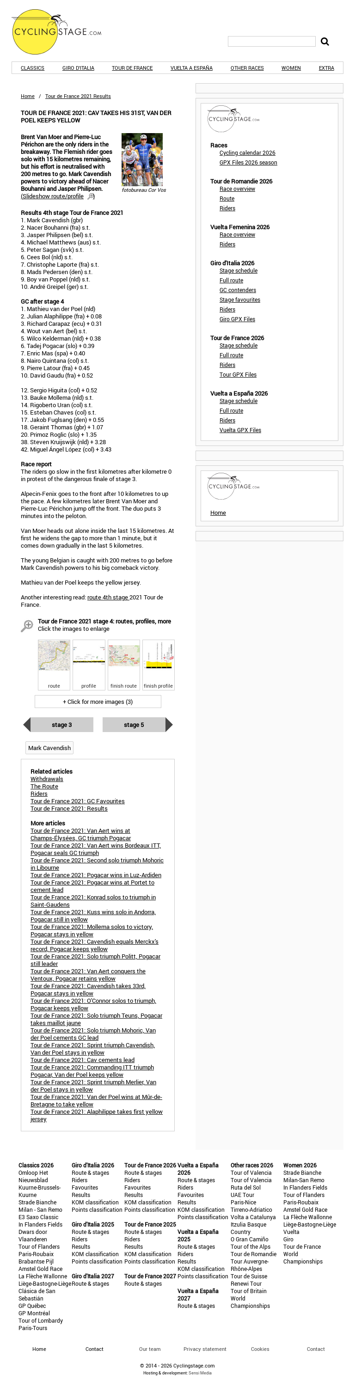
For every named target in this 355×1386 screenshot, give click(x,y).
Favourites (85, 1187)
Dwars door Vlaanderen (32, 1235)
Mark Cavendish (49, 748)
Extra (326, 67)
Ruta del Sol (246, 1187)
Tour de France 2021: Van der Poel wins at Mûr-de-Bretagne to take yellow (96, 1100)
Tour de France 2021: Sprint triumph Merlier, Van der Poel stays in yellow (93, 1085)
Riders (227, 208)
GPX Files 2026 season (248, 162)
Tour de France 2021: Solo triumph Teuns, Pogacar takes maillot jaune (96, 1019)
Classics (32, 67)
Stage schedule (238, 270)
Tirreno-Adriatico (251, 1209)
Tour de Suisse (249, 1276)
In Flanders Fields (40, 1224)
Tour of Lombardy (40, 1320)
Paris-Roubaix (36, 1254)
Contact (316, 1348)
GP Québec (32, 1305)
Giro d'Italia (78, 67)
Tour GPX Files (238, 374)
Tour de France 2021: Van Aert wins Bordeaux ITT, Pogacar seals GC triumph (96, 849)
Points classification (97, 1209)
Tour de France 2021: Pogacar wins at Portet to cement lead (92, 886)
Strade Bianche (37, 1202)
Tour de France (132, 67)
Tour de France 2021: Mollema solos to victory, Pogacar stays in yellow (92, 930)
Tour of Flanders (39, 1246)
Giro (288, 1239)
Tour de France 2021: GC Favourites (78, 801)
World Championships (250, 1301)
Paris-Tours (32, 1327)
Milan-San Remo (303, 1180)
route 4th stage (108, 597)
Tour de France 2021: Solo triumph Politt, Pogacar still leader (95, 960)
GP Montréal (34, 1313)
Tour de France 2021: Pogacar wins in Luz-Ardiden (96, 875)
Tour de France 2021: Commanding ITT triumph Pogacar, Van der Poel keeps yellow (92, 1071)
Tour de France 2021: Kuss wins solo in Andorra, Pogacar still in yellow (93, 915)
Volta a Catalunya (253, 1217)
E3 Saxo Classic (38, 1217)
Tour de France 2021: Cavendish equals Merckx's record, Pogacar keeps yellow (95, 945)
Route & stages (90, 1172)
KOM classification (95, 1202)
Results (81, 1194)
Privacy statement (205, 1348)
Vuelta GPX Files (240, 430)
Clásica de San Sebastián (36, 1294)
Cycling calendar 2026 (247, 152)
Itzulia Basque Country (248, 1228)
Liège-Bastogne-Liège (44, 1283)
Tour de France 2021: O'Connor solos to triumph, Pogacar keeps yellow (93, 1004)
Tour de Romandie (253, 1254)
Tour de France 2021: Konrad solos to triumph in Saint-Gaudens (93, 901)
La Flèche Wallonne (42, 1276)
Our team (150, 1348)
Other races (247, 67)
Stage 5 (134, 724)
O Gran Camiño (250, 1239)
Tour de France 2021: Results (69, 808)
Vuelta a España (192, 67)
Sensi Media (200, 1373)
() (58, 196)
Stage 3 (62, 724)
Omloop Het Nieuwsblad (33, 1176)
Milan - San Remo (40, 1209)
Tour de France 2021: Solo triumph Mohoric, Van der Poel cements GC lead (93, 1034)
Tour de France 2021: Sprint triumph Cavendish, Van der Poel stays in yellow (93, 1048)
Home (28, 95)
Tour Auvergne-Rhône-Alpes (250, 1265)
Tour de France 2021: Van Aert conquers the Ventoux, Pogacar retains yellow (88, 975)
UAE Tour (242, 1194)
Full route (231, 280)
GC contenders (238, 289)
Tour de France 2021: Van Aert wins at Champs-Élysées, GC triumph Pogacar (81, 834)
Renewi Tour (246, 1283)
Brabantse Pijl (36, 1261)
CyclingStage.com (62, 32)
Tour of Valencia (251, 1172)
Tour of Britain (249, 1290)
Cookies (260, 1348)
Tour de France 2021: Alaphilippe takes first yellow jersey (97, 1115)
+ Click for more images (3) (98, 701)
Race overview (237, 188)
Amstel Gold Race (40, 1268)
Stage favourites (240, 299)
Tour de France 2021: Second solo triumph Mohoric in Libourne (97, 864)
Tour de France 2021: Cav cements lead (83, 1060)
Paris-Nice (243, 1202)
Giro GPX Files (237, 319)
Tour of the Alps (250, 1246)
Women (291, 67)
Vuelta (291, 1231)
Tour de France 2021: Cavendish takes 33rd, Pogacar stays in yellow (88, 989)
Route (227, 198)
